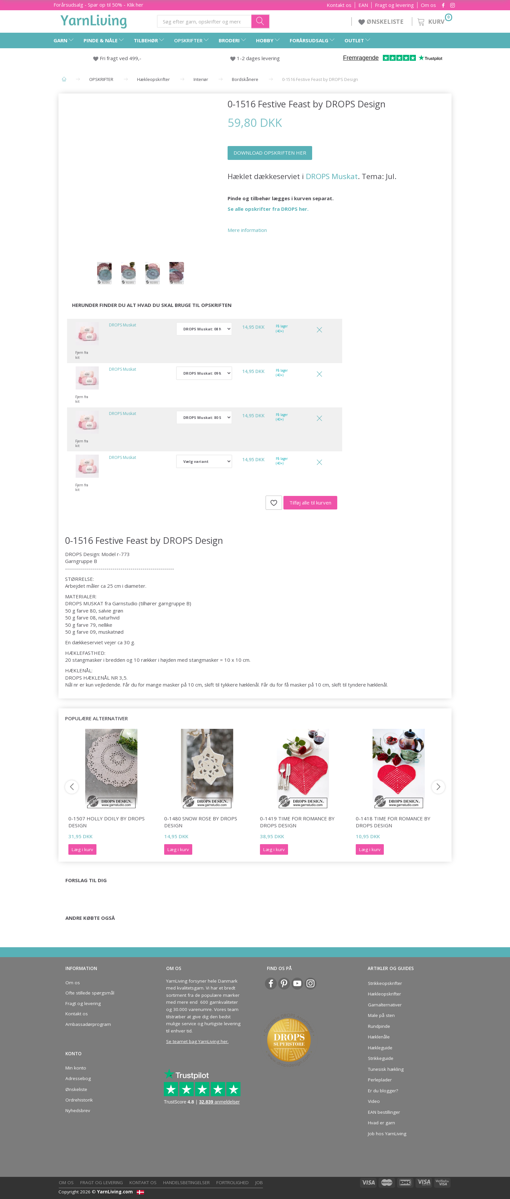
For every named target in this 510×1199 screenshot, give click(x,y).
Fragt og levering (394, 5)
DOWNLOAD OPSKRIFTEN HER (270, 152)
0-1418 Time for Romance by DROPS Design (393, 822)
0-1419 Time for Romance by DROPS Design (297, 822)
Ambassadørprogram (88, 1024)
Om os (428, 5)
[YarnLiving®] (93, 20)
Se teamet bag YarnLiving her (197, 1041)
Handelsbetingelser (186, 1182)
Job (259, 1182)
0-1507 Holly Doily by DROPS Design (106, 822)
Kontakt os (339, 5)
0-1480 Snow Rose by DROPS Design (200, 822)
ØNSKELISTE (381, 21)
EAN (363, 5)
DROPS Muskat (332, 176)
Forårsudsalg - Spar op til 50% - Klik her (98, 4)
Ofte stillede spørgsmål (89, 993)
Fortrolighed (232, 1182)
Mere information (247, 230)
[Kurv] (434, 21)
